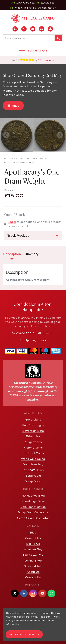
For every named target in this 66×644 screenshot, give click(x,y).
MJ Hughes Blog (33, 495)
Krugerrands (33, 442)
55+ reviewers (46, 60)
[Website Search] (58, 38)
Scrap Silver (33, 481)
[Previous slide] (6, 135)
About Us (33, 572)
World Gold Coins (33, 459)
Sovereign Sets (33, 431)
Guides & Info (33, 566)
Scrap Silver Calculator (33, 518)
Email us (48, 333)
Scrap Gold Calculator (33, 512)
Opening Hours (35, 340)
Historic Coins (33, 447)
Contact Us (33, 538)
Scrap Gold (33, 475)
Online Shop (33, 560)
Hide (13, 106)
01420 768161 (26, 333)
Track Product (33, 235)
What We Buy (33, 549)
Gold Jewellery (33, 464)
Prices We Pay (33, 555)
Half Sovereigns (33, 425)
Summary (31, 254)
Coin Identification (33, 507)
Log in (12, 222)
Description (12, 254)
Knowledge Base (33, 501)
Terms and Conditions (32, 620)
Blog (33, 532)
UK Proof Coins (33, 453)
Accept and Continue (24, 634)
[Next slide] (59, 135)
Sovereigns (33, 419)
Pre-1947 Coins (33, 470)
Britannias (33, 436)
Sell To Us (33, 544)
